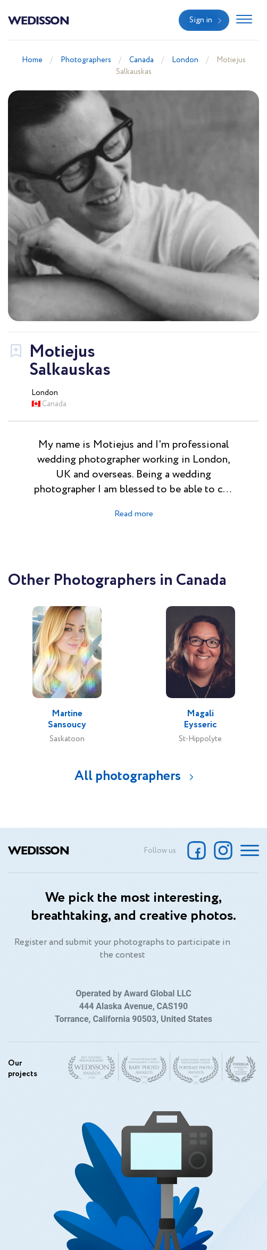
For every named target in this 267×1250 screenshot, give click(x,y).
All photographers (127, 776)
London (185, 60)
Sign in (200, 20)
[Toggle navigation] (244, 20)
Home (32, 60)
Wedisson (38, 19)
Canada (141, 60)
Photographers (86, 60)
